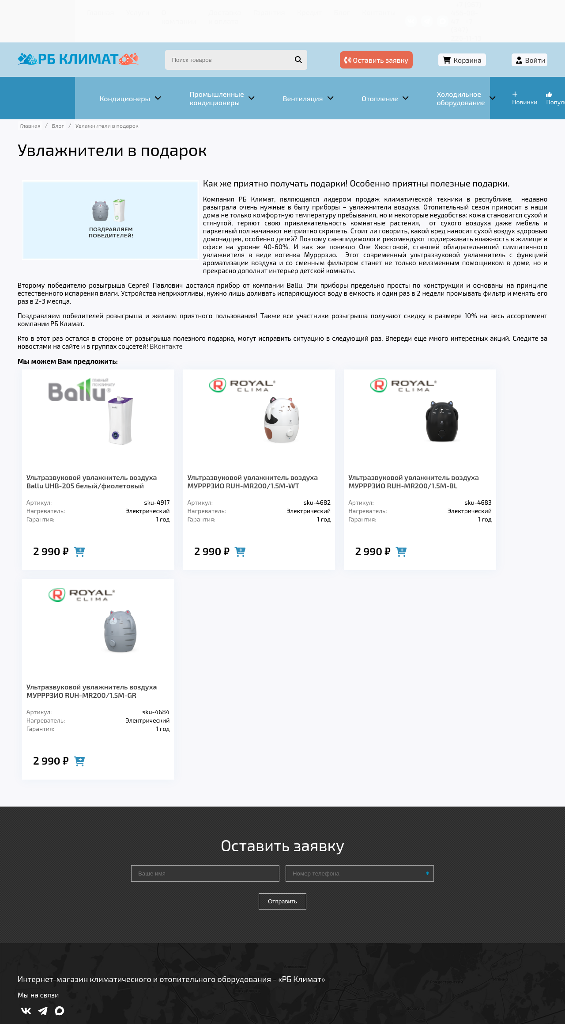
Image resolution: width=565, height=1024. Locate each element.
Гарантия (229, 11)
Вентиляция (123, 897)
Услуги (75, 11)
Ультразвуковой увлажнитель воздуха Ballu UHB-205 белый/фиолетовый (71, 463)
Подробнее (416, 964)
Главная (42, 11)
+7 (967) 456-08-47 (444, 11)
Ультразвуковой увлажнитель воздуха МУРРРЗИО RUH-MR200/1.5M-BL (277, 463)
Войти (528, 43)
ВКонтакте (173, 320)
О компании (115, 11)
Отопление (181, 897)
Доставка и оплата (174, 11)
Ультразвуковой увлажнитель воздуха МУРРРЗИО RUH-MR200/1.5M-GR (380, 463)
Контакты (326, 11)
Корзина (479, 43)
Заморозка (238, 897)
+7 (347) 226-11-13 (511, 11)
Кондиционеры (56, 897)
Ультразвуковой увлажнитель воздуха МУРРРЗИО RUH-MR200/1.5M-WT (173, 463)
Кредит (265, 11)
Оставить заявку (407, 43)
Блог (293, 11)
